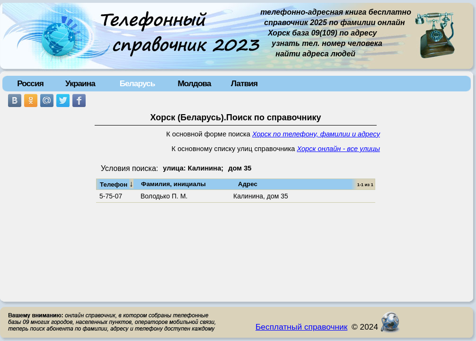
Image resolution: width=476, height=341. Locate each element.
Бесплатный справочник (301, 327)
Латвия (244, 83)
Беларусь (137, 83)
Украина (80, 83)
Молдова (194, 83)
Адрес (247, 184)
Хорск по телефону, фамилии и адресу (316, 134)
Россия (30, 83)
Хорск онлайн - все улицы (338, 149)
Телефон (116, 183)
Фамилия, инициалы (173, 184)
